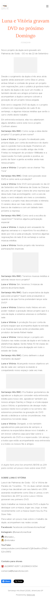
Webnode (31, 595)
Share (6, 581)
